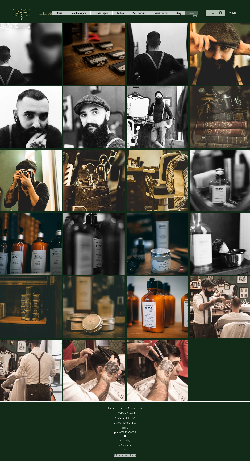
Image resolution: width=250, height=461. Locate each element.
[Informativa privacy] (125, 455)
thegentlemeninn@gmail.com (125, 408)
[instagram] (125, 436)
